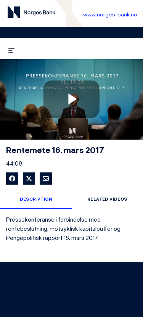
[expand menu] (11, 49)
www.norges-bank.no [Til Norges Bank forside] (110, 14)
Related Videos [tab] (107, 199)
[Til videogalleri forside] (31, 13)
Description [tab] (36, 199)
